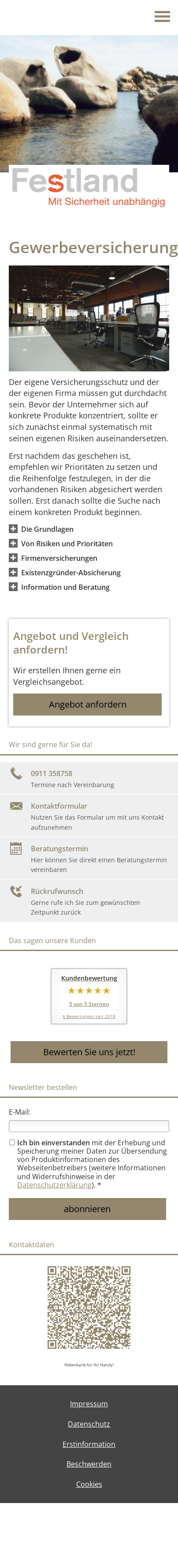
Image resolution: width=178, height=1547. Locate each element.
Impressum (89, 1404)
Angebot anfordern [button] (87, 704)
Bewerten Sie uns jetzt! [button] (89, 1052)
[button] (47, 528)
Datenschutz (89, 1424)
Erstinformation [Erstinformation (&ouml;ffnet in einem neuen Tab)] (89, 1444)
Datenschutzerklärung (54, 1185)
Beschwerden (89, 1464)
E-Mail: (19, 1112)
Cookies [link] (89, 1484)
